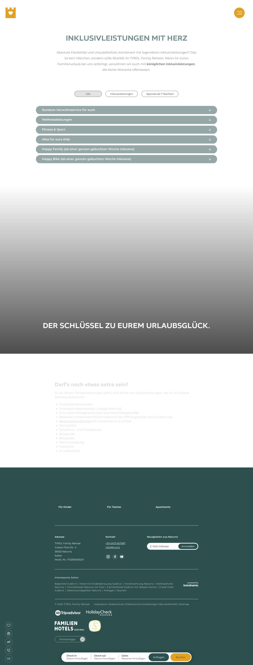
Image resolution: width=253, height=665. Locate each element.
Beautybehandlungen (75, 423)
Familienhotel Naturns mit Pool (85, 587)
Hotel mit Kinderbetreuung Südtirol (101, 583)
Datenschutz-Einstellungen (142, 604)
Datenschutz (117, 604)
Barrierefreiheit (168, 604)
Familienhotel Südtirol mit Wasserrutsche (132, 587)
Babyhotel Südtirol (66, 583)
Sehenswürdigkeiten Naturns (84, 590)
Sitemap (184, 604)
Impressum (101, 604)
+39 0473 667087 (115, 543)
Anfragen (109, 590)
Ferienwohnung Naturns (139, 583)
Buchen (121, 590)
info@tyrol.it (113, 547)
